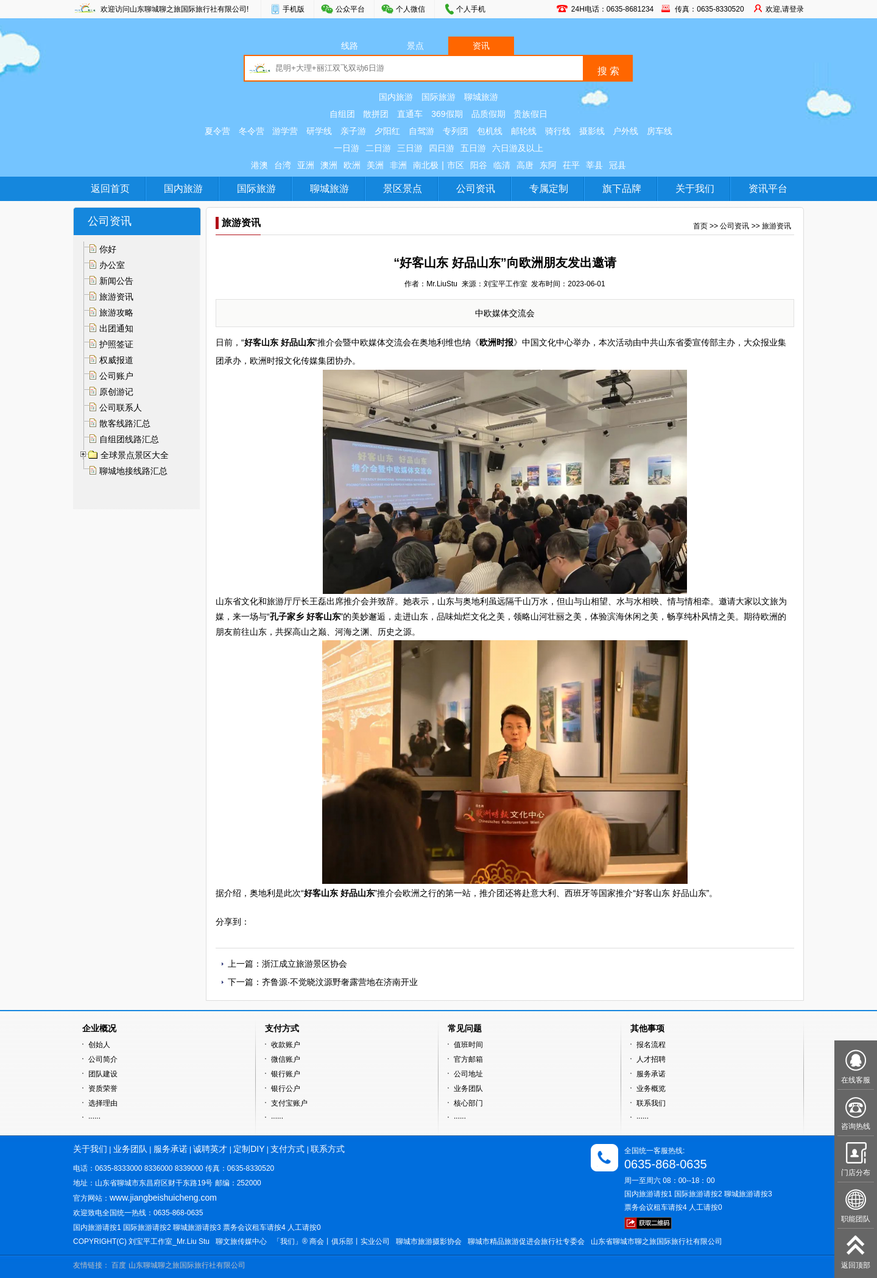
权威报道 (116, 360)
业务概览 (651, 1088)
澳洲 (328, 165)
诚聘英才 (210, 1149)
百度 (118, 1265)
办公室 (112, 265)
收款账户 (285, 1044)
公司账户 (116, 376)
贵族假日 (530, 114)
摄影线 (592, 131)
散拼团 (376, 114)
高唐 (525, 165)
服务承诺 (651, 1074)
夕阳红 (387, 131)
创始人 (99, 1044)
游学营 (285, 131)
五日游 (473, 148)
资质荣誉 (103, 1088)
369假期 (446, 114)
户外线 (625, 131)
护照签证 (116, 344)
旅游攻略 (116, 312)
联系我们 (651, 1103)
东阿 (548, 165)
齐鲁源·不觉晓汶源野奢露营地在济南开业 (340, 982)
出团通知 (116, 328)
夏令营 (217, 131)
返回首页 (110, 188)
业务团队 (468, 1088)
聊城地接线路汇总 (133, 471)
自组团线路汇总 (129, 439)
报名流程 (651, 1044)
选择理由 (103, 1103)
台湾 (282, 165)
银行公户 (285, 1088)
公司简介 (103, 1059)
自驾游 (421, 131)
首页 (700, 226)
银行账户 (285, 1074)
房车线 (659, 131)
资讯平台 (767, 188)
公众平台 (350, 9)
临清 (501, 165)
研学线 (319, 131)
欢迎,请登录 (785, 9)
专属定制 (548, 188)
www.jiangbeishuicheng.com (163, 1197)
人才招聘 (651, 1059)
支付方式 (287, 1149)
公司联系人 (120, 407)
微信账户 (285, 1059)
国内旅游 (396, 97)
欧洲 (352, 165)
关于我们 (694, 188)
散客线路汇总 (124, 423)
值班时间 (468, 1044)
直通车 (410, 114)
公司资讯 (475, 188)
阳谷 (478, 165)
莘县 (594, 165)
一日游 (346, 148)
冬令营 (251, 131)
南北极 (425, 165)
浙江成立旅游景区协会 (304, 964)
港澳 (259, 165)
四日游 (441, 148)
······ (94, 1118)
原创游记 (116, 392)
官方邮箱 (468, 1059)
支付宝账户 (289, 1103)
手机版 (294, 9)
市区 (455, 165)
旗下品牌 (621, 188)
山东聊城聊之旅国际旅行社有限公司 (187, 1265)
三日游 (410, 148)
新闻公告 (116, 281)
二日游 (378, 148)
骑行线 (558, 131)
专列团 (455, 131)
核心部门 (468, 1103)
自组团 (342, 114)
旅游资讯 (116, 297)
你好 (107, 249)
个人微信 (410, 9)
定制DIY (248, 1149)
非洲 (398, 165)
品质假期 (488, 114)
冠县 (617, 165)
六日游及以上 (517, 148)
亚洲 (305, 165)
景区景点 (402, 188)
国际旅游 (438, 97)
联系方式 (328, 1149)
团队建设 (103, 1074)
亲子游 (353, 131)
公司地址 (468, 1074)
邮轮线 (524, 131)
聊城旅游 (481, 97)
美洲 (375, 165)
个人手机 (470, 9)
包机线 (489, 131)
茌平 (571, 165)
